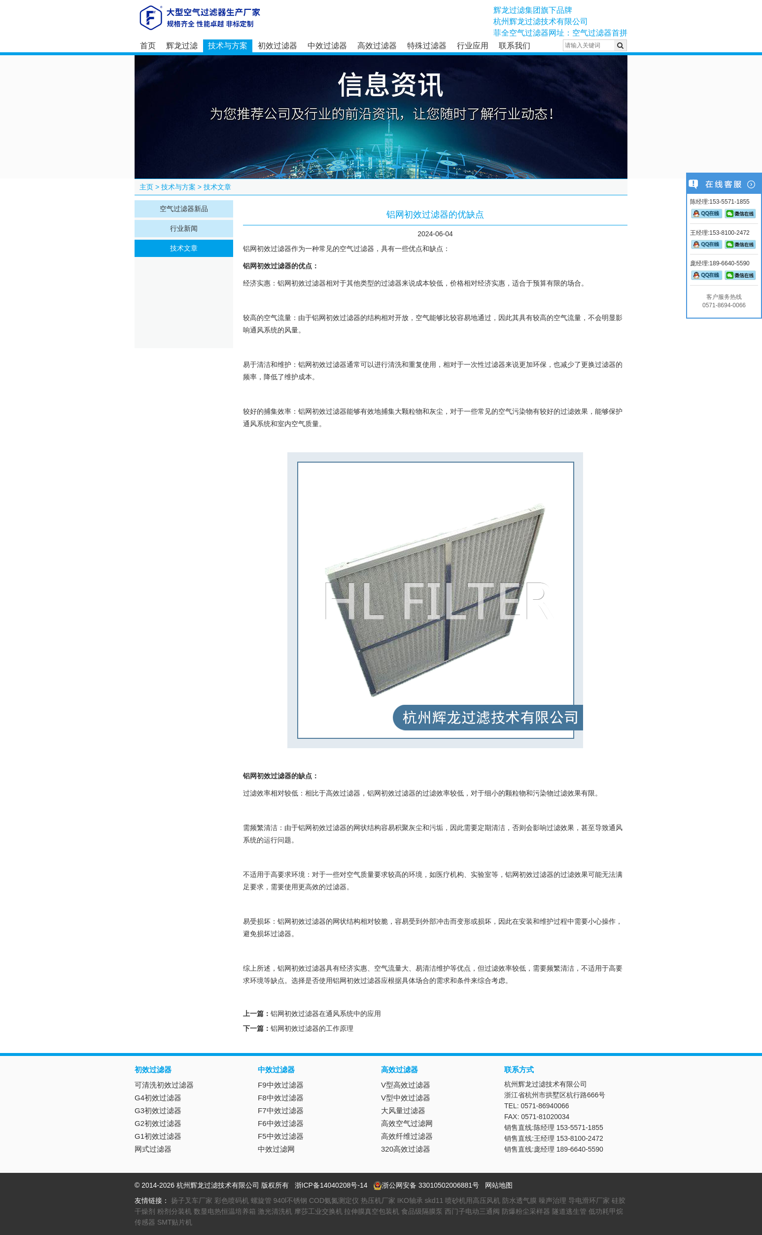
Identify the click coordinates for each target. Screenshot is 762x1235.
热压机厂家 (378, 1200)
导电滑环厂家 (589, 1200)
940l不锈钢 (290, 1200)
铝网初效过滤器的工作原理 (312, 1028)
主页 (146, 187)
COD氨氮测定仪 (334, 1200)
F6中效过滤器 (281, 1123)
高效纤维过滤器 (407, 1136)
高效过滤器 (377, 45)
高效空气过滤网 (407, 1123)
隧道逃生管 (569, 1211)
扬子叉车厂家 (191, 1200)
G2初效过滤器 (158, 1123)
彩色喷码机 (231, 1200)
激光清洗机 (275, 1211)
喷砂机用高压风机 (472, 1200)
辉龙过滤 (182, 45)
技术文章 (217, 187)
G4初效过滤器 (158, 1097)
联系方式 (519, 1069)
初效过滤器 (277, 45)
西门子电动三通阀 (472, 1211)
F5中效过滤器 (281, 1136)
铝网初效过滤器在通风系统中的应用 (326, 1013)
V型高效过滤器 (405, 1085)
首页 (148, 45)
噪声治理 (552, 1200)
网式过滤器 (153, 1149)
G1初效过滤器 (158, 1136)
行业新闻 (184, 228)
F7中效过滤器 (281, 1110)
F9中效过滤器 (281, 1085)
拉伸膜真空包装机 (371, 1211)
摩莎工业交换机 (318, 1211)
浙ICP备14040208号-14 (331, 1185)
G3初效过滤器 (158, 1110)
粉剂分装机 (174, 1211)
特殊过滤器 (427, 45)
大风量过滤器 (403, 1110)
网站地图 (499, 1185)
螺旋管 (261, 1200)
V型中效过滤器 (405, 1097)
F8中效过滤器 (281, 1097)
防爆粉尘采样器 (526, 1211)
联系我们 (514, 45)
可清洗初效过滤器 (164, 1085)
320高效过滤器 (405, 1149)
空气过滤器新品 (184, 209)
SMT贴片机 (175, 1222)
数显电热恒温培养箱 (225, 1211)
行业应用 (472, 45)
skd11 (434, 1200)
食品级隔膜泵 (422, 1211)
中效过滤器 (327, 45)
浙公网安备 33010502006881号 (426, 1185)
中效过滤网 (276, 1149)
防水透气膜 (519, 1200)
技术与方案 (227, 45)
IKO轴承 (410, 1200)
